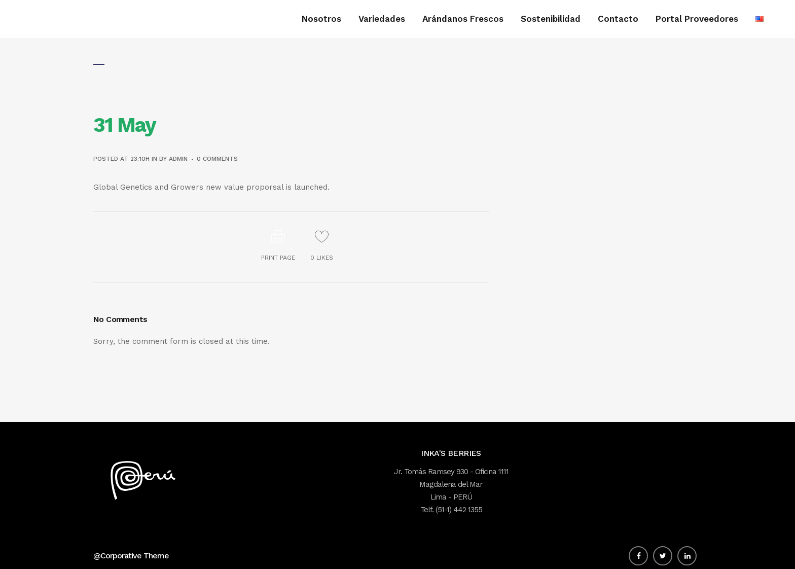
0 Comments (217, 158)
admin (178, 158)
